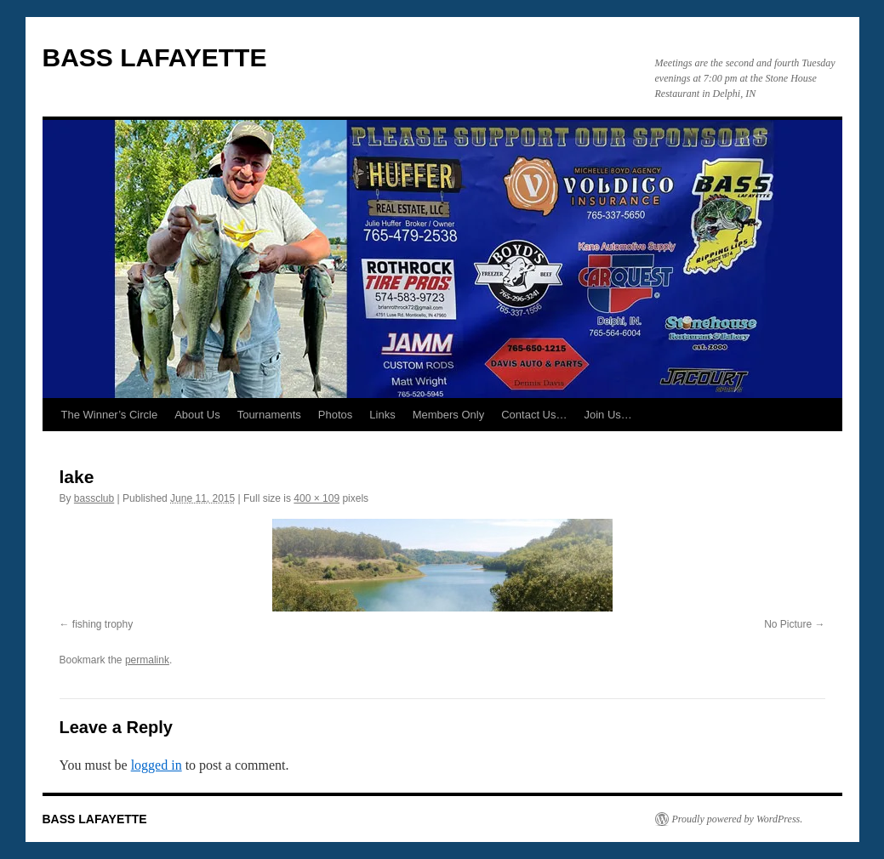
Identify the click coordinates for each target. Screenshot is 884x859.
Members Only (449, 414)
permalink (147, 660)
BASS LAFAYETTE (155, 57)
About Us (197, 414)
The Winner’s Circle (109, 414)
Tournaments (269, 414)
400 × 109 (316, 498)
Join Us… (608, 414)
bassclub (94, 498)
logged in (156, 765)
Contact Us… (534, 414)
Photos (335, 414)
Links (382, 414)
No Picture (788, 624)
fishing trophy (102, 624)
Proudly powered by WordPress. (737, 819)
